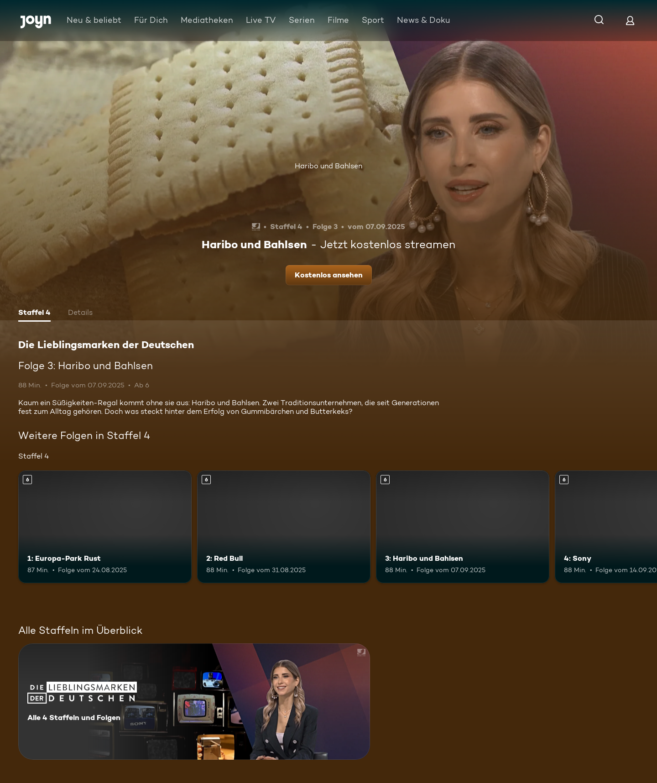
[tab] (34, 313)
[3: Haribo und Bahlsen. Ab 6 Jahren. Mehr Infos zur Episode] (462, 526)
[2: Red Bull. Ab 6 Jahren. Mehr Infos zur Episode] (283, 526)
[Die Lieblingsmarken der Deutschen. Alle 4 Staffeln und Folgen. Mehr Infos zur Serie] (194, 701)
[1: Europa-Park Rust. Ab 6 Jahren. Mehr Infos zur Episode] (105, 526)
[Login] (630, 20)
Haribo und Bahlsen (328, 166)
